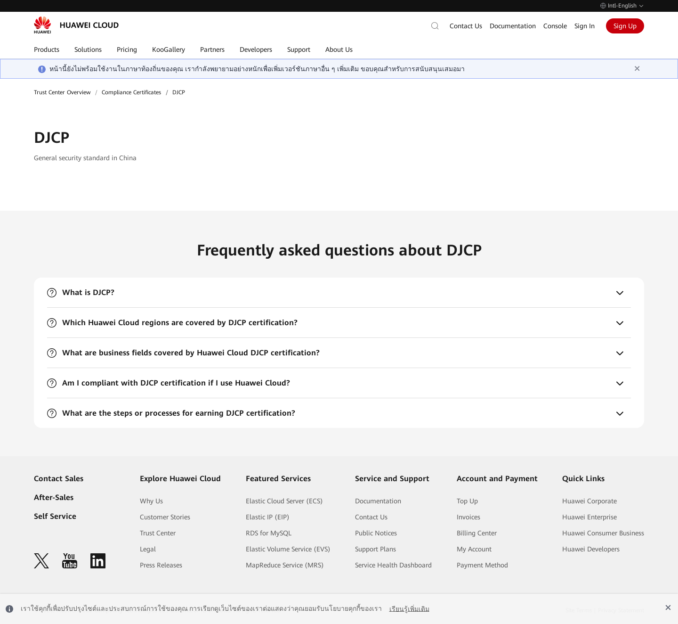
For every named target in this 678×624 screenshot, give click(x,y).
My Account (474, 549)
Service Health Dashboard (393, 565)
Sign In (584, 26)
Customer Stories (165, 517)
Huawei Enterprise (589, 517)
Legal (148, 549)
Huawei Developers (591, 549)
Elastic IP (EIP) (268, 517)
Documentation (513, 26)
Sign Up (625, 26)
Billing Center (477, 533)
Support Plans (375, 549)
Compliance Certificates (131, 92)
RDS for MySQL (268, 533)
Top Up (467, 501)
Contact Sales (58, 478)
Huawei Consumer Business (603, 533)
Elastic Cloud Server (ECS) (284, 501)
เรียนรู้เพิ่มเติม (409, 608)
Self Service (55, 516)
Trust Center (158, 533)
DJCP (178, 92)
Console (555, 26)
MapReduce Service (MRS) (285, 565)
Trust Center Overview (62, 92)
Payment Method (482, 565)
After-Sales (53, 497)
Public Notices (376, 533)
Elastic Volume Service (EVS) (288, 549)
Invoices (468, 517)
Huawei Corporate (589, 501)
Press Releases (161, 565)
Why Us (151, 501)
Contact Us (466, 26)
